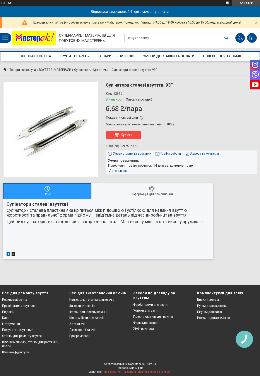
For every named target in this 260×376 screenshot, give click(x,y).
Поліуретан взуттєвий (17, 330)
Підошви (8, 312)
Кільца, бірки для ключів (86, 318)
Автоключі (77, 324)
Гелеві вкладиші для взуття (153, 316)
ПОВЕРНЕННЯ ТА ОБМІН (222, 56)
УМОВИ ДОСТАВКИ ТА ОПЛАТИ (168, 56)
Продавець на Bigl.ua (130, 367)
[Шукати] (226, 38)
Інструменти (11, 324)
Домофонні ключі (82, 330)
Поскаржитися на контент (120, 371)
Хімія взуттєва (143, 328)
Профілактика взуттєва (19, 306)
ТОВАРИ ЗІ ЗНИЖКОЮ (116, 56)
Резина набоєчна (14, 299)
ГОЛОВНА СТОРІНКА (34, 56)
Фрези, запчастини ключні (88, 312)
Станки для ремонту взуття (22, 336)
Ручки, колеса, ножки (212, 306)
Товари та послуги (22, 70)
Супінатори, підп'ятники (91, 70)
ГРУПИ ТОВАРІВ (73, 56)
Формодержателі (145, 323)
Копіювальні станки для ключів (91, 299)
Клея (5, 318)
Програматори (79, 336)
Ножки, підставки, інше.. (214, 318)
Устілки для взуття (146, 310)
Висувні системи (209, 299)
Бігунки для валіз (209, 312)
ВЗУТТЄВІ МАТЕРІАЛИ (55, 70)
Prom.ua (151, 364)
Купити (126, 135)
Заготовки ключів (82, 306)
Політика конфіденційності (154, 371)
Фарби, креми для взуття (151, 304)
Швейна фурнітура (15, 352)
